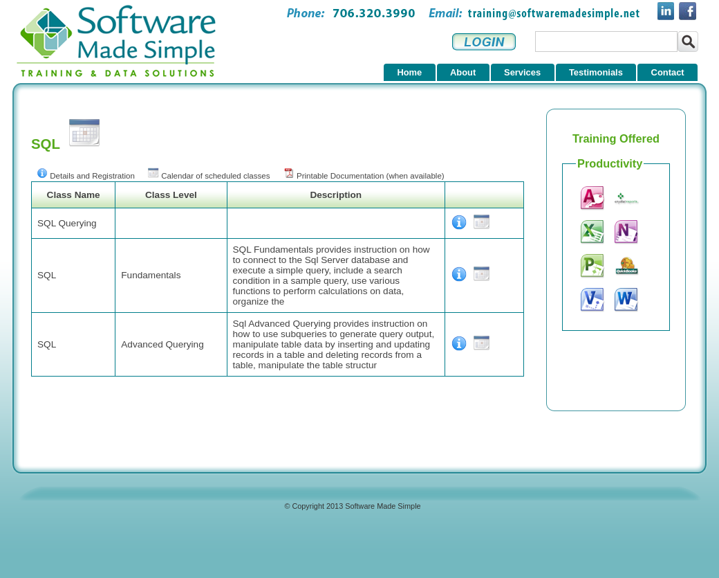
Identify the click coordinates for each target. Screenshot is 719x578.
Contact (667, 72)
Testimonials (596, 72)
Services (522, 72)
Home (409, 72)
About (463, 72)
